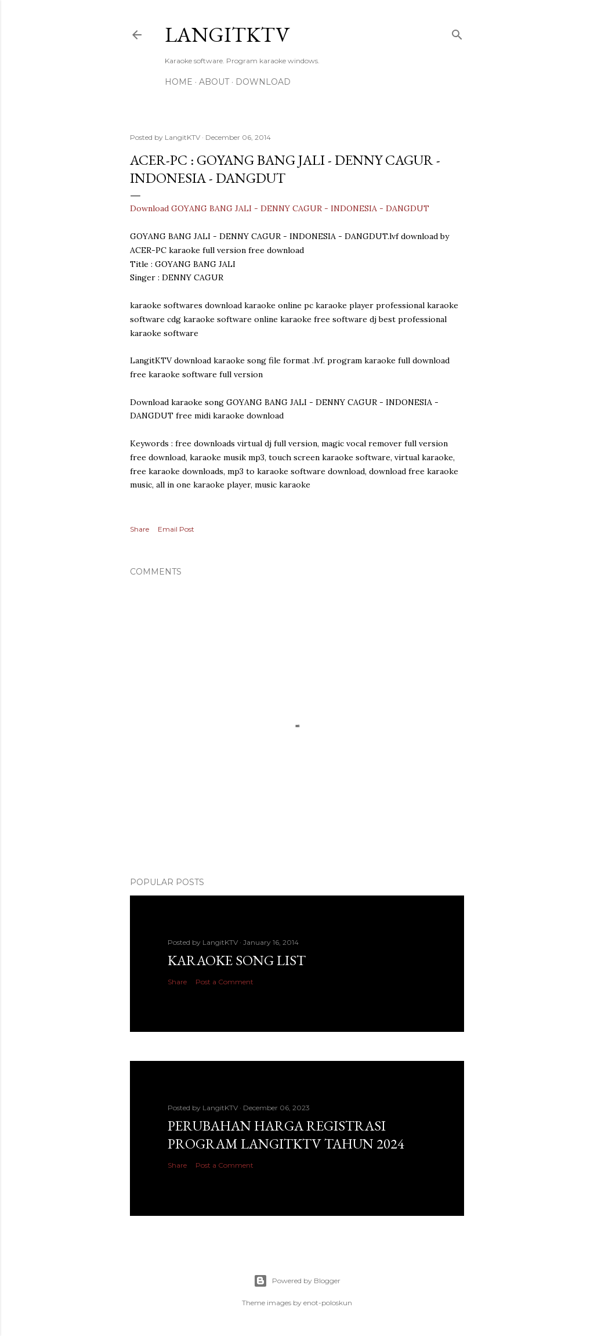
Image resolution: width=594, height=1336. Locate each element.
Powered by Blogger (297, 1281)
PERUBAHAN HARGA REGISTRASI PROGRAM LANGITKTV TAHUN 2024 (286, 1135)
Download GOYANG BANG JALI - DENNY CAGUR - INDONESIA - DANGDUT (279, 208)
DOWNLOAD (263, 82)
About (214, 82)
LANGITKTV (227, 34)
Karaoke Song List (237, 960)
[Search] (457, 32)
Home (179, 82)
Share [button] (139, 529)
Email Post (176, 529)
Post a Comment (224, 981)
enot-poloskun (327, 1302)
